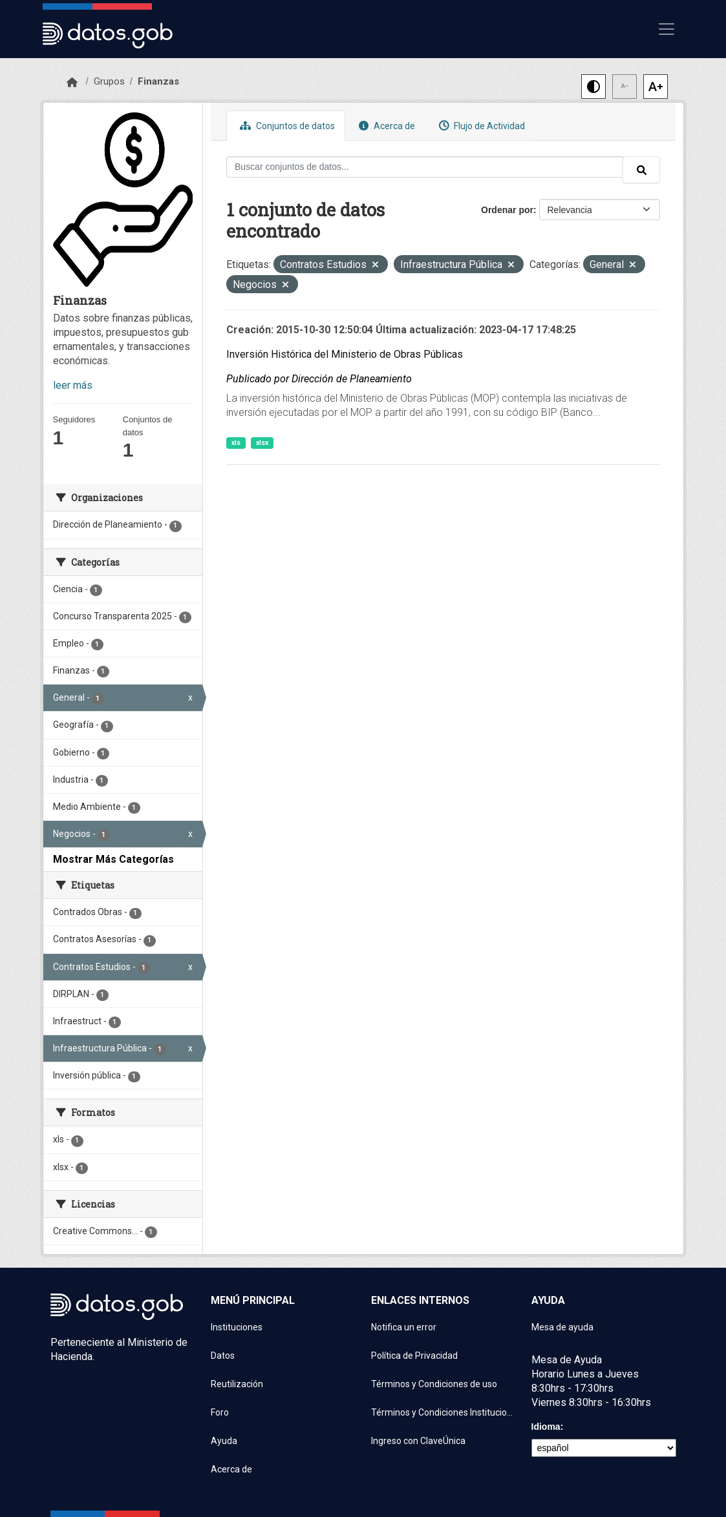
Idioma (546, 1426)
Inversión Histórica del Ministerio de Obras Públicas (344, 354)
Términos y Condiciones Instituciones (443, 1412)
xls (235, 443)
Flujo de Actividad (480, 126)
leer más (72, 385)
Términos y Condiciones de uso (434, 1384)
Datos (223, 1355)
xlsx (262, 443)
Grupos (109, 81)
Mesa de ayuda (562, 1327)
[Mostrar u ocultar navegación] (666, 29)
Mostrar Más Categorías (113, 859)
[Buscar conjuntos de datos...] (424, 167)
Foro (220, 1412)
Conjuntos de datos (286, 126)
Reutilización (237, 1384)
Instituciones (236, 1327)
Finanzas (158, 81)
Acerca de (385, 126)
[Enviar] (641, 169)
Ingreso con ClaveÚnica (418, 1441)
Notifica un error (403, 1327)
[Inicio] (72, 82)
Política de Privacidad (414, 1355)
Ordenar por (507, 210)
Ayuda (224, 1441)
